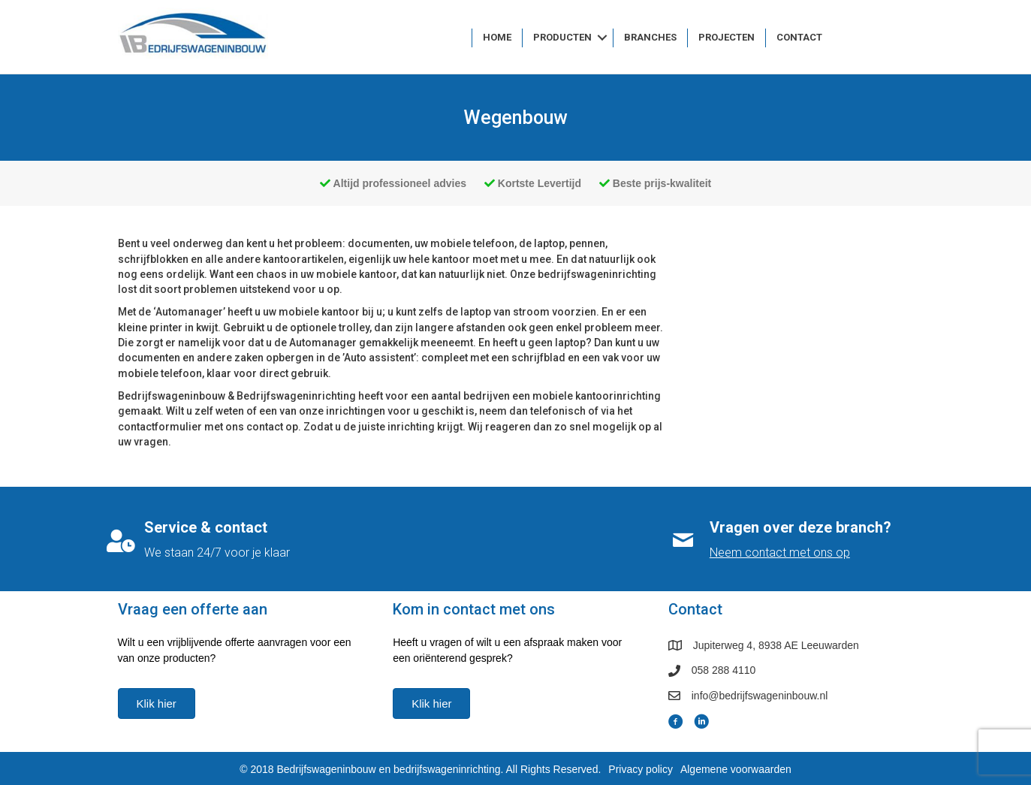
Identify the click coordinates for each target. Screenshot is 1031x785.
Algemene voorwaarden (735, 769)
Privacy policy (640, 769)
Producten (562, 37)
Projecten (726, 37)
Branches (650, 37)
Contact (799, 37)
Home (497, 37)
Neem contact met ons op (780, 552)
